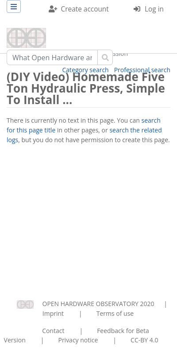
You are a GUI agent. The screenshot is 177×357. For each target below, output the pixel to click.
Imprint (53, 313)
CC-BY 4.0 (144, 340)
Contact (53, 330)
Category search (85, 70)
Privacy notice (78, 340)
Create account (85, 9)
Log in (154, 9)
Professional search (142, 70)
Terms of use (115, 313)
